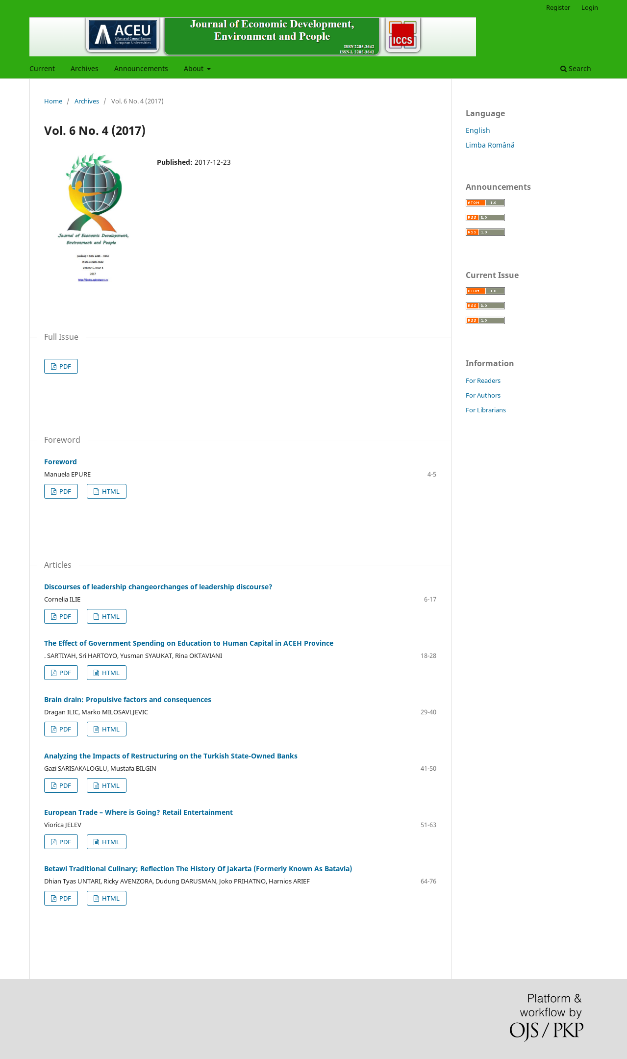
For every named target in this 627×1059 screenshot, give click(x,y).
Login (589, 7)
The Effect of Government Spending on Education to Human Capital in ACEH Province (188, 643)
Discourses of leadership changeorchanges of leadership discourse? (158, 586)
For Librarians (486, 409)
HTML (110, 491)
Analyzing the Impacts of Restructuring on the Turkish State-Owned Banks (171, 755)
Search (575, 68)
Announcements (141, 68)
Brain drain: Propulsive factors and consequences (127, 699)
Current (42, 68)
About (194, 68)
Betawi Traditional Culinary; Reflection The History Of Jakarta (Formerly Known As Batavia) (198, 868)
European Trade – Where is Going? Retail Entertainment (138, 812)
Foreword (60, 461)
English (478, 130)
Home (53, 101)
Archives (85, 68)
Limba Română (490, 145)
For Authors (483, 395)
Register (558, 7)
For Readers (483, 380)
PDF (64, 366)
